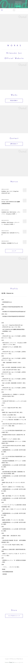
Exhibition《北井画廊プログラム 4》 (9, 243)
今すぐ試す (18, 6)
